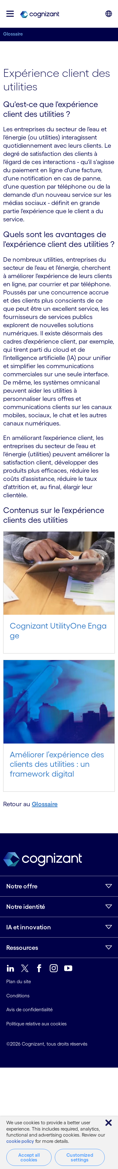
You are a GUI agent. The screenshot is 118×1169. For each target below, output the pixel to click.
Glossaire (13, 34)
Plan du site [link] (18, 981)
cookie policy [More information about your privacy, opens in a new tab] (20, 1141)
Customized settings (79, 1157)
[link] (39, 14)
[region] (59, 1142)
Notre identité (25, 906)
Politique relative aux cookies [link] (36, 1023)
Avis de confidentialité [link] (29, 1009)
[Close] (108, 1123)
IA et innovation (28, 927)
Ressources (22, 947)
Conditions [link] (18, 995)
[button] (10, 13)
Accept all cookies (29, 1157)
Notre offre (21, 886)
